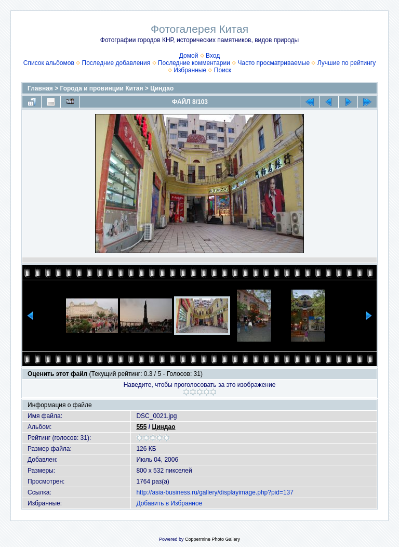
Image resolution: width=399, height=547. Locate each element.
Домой (188, 55)
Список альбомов (48, 63)
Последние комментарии (194, 63)
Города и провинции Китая (101, 88)
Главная (40, 88)
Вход (213, 55)
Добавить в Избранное (169, 503)
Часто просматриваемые (274, 63)
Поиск (222, 70)
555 (141, 427)
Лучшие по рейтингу (346, 63)
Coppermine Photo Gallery (212, 539)
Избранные (190, 70)
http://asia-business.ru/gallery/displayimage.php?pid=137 (215, 492)
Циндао (162, 88)
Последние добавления (116, 63)
